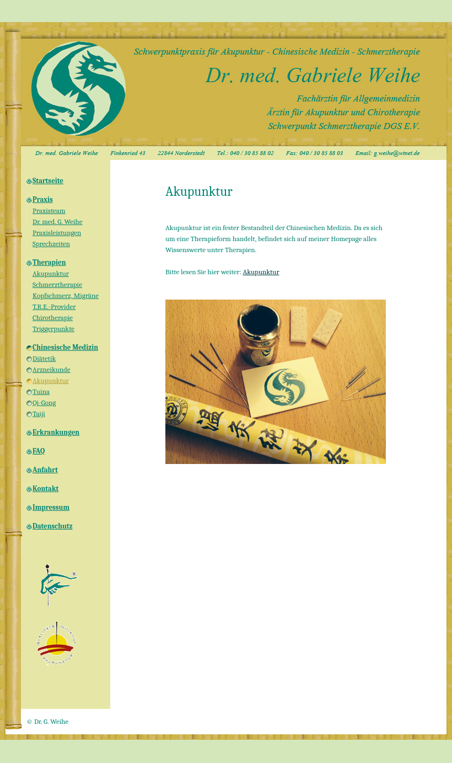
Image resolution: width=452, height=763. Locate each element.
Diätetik (44, 358)
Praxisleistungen (57, 232)
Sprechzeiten (51, 243)
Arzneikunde (52, 369)
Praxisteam (49, 210)
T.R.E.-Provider (54, 306)
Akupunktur (51, 273)
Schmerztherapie (57, 284)
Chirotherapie (53, 317)
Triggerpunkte (53, 328)
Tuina (41, 391)
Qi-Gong (44, 402)
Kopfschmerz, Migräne (66, 295)
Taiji (39, 413)
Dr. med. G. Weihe (58, 221)
